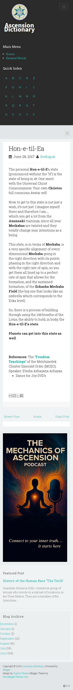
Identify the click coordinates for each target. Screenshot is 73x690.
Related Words (16, 58)
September (7, 638)
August (4, 643)
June (3, 653)
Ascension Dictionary (33, 666)
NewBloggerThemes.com (15, 676)
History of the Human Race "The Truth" (33, 581)
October (5, 633)
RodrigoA (47, 156)
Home (10, 54)
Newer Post (11, 416)
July (3, 648)
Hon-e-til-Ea (26, 148)
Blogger (6, 669)
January (5, 629)
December (7, 624)
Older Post (62, 416)
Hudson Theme (20, 673)
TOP (66, 685)
